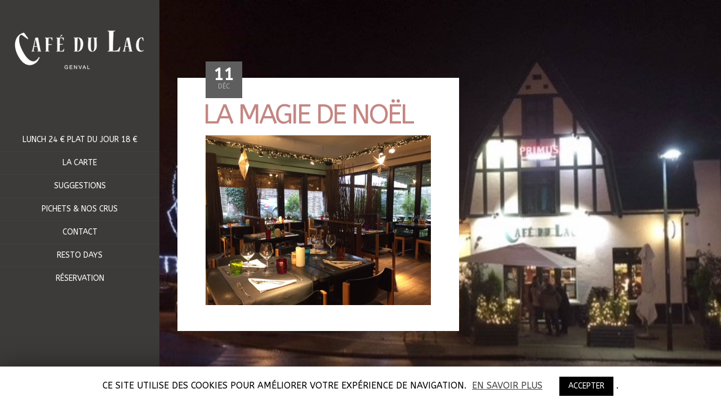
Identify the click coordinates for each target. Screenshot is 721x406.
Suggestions (80, 186)
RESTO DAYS (80, 255)
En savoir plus (507, 385)
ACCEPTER (586, 386)
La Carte (80, 162)
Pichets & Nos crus (80, 209)
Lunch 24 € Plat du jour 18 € (80, 139)
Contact (80, 232)
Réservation (80, 278)
